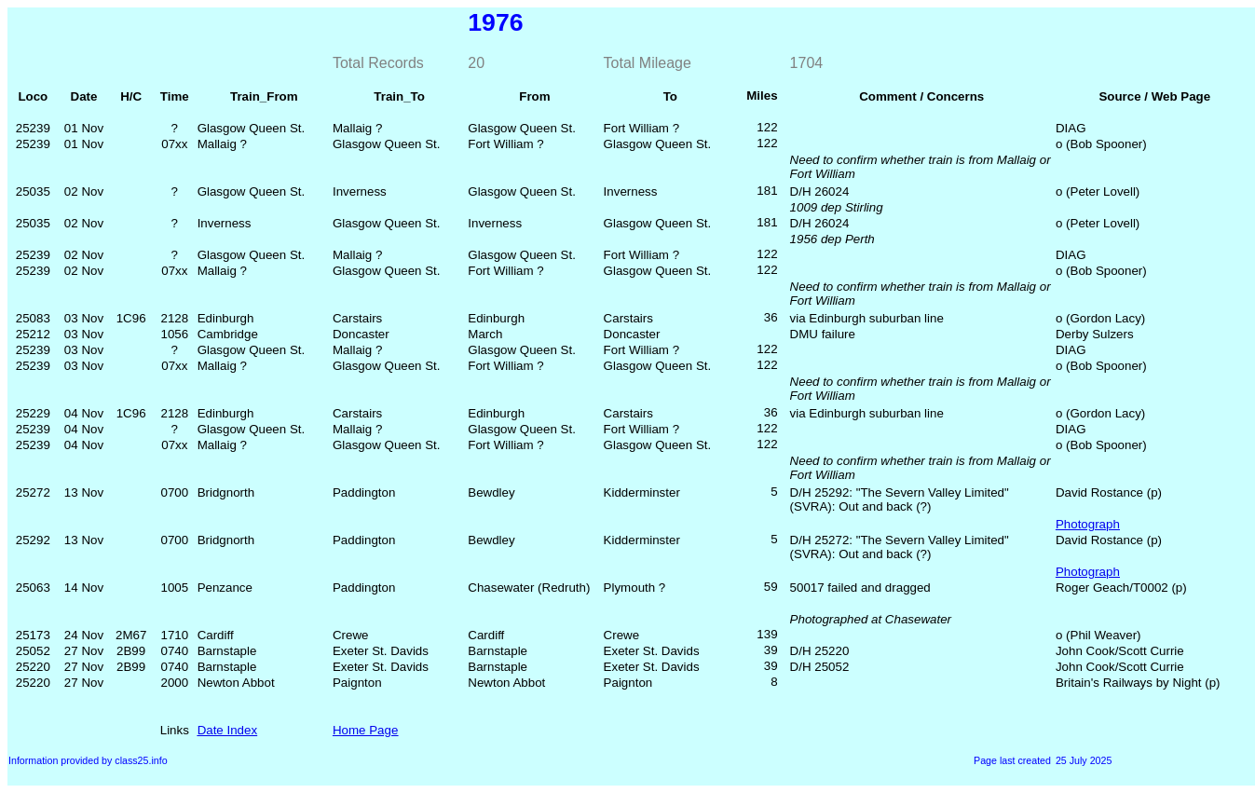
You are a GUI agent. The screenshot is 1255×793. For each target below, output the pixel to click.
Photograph (1088, 524)
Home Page (365, 730)
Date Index (227, 730)
